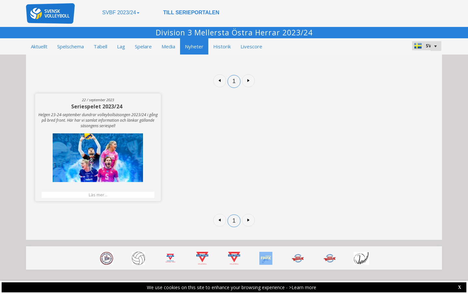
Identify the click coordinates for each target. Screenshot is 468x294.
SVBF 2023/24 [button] (120, 12)
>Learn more (302, 287)
